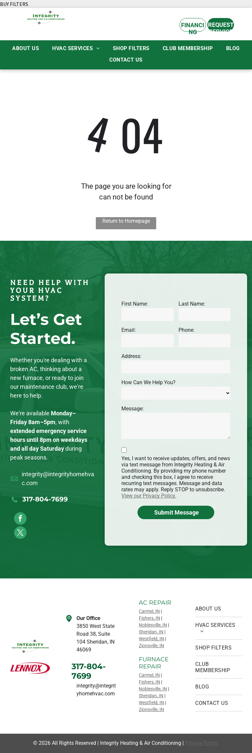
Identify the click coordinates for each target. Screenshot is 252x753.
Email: (128, 330)
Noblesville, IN (153, 625)
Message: (132, 408)
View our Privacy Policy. (148, 496)
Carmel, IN (149, 611)
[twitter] (20, 533)
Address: (131, 356)
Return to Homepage (126, 221)
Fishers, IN (149, 618)
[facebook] (20, 519)
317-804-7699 (45, 499)
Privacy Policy (202, 743)
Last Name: (191, 304)
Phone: (186, 330)
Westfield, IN (151, 638)
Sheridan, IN (151, 631)
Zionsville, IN (151, 645)
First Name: (134, 304)
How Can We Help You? (148, 382)
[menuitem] (26, 48)
